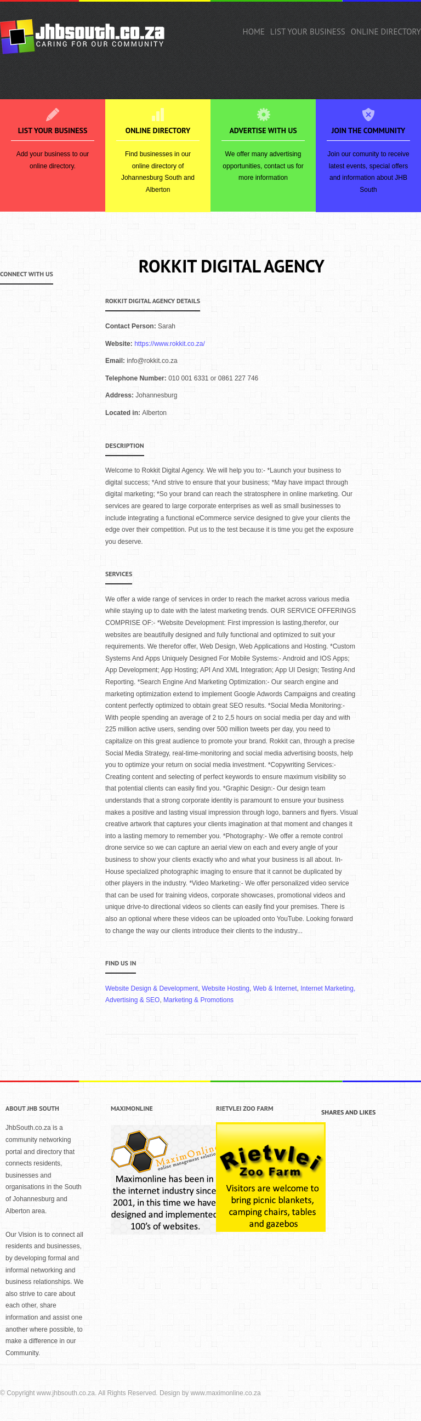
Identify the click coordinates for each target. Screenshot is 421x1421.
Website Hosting (225, 988)
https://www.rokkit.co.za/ (169, 344)
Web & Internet (275, 988)
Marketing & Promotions (198, 1000)
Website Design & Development (151, 988)
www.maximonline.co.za (226, 1393)
